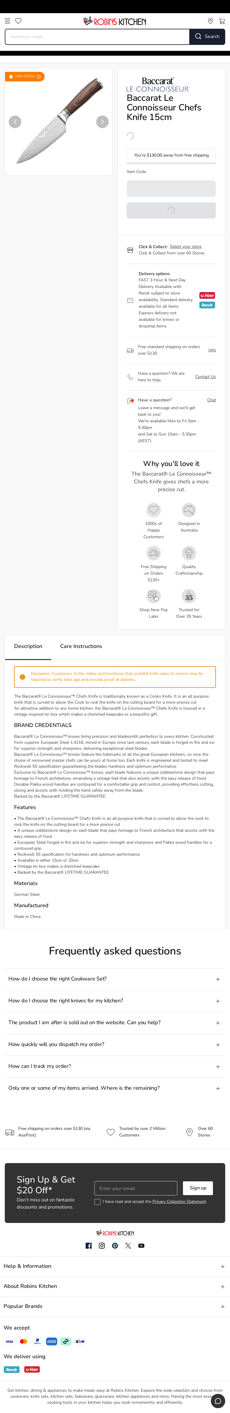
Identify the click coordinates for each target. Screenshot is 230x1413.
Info (212, 350)
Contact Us (205, 377)
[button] (15, 122)
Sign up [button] (198, 1188)
